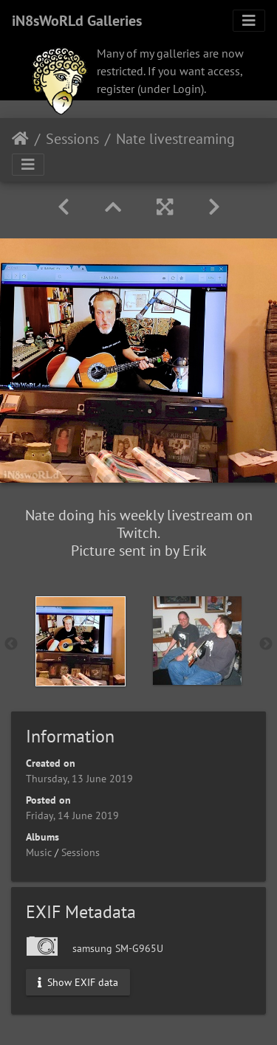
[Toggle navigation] (249, 21)
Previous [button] (11, 644)
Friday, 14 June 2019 (72, 815)
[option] (80, 641)
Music (39, 852)
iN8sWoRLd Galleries (77, 20)
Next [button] (266, 644)
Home (20, 139)
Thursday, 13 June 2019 (79, 778)
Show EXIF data (78, 982)
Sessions (72, 138)
